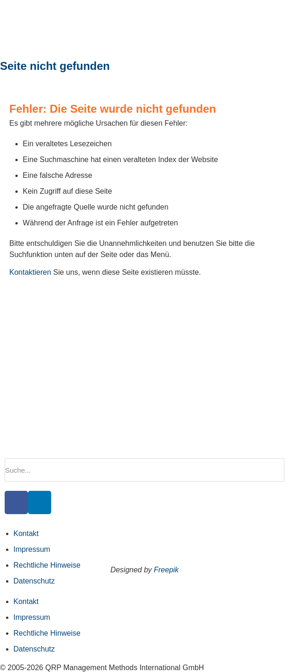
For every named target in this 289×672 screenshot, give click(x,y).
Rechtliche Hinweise (47, 565)
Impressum (31, 549)
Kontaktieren (30, 272)
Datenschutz (34, 581)
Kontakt (26, 533)
